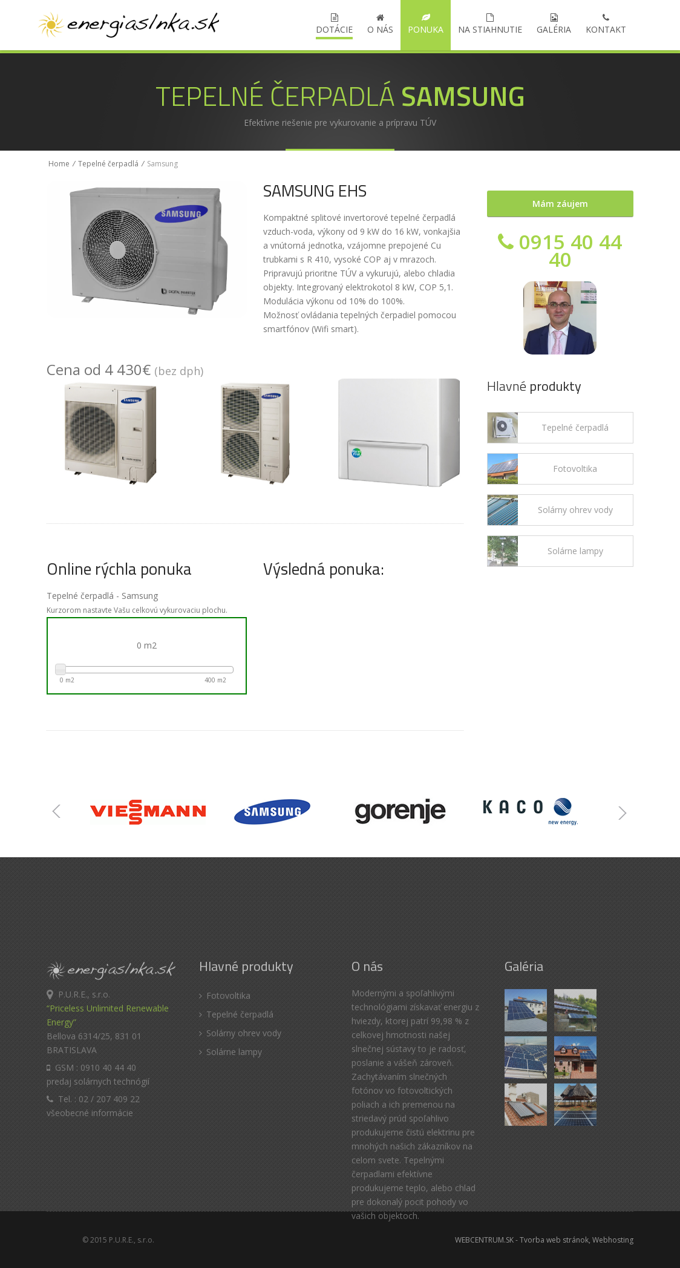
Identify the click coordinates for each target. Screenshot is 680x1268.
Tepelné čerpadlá (108, 163)
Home (59, 163)
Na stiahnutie (490, 24)
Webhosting (612, 1240)
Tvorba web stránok (554, 1240)
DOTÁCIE (334, 24)
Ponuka (425, 24)
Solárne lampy (575, 551)
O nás (380, 24)
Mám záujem (560, 203)
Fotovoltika (575, 468)
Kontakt (606, 24)
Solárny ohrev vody (575, 509)
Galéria (554, 24)
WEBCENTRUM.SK (484, 1240)
